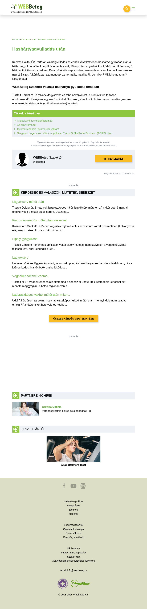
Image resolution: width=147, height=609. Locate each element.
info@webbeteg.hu (77, 570)
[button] (64, 487)
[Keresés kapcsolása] (126, 8)
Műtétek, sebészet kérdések (52, 39)
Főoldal (16, 39)
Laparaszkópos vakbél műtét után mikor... (41, 294)
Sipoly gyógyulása (25, 239)
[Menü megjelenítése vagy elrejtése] (133, 8)
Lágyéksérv (20, 257)
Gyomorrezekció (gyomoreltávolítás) (38, 128)
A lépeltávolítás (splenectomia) (34, 120)
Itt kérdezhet (113, 158)
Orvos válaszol (28, 39)
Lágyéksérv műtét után (28, 202)
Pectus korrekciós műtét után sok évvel (39, 220)
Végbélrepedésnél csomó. (30, 276)
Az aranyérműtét (26, 124)
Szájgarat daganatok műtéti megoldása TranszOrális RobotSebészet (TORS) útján (64, 133)
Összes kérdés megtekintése (73, 318)
